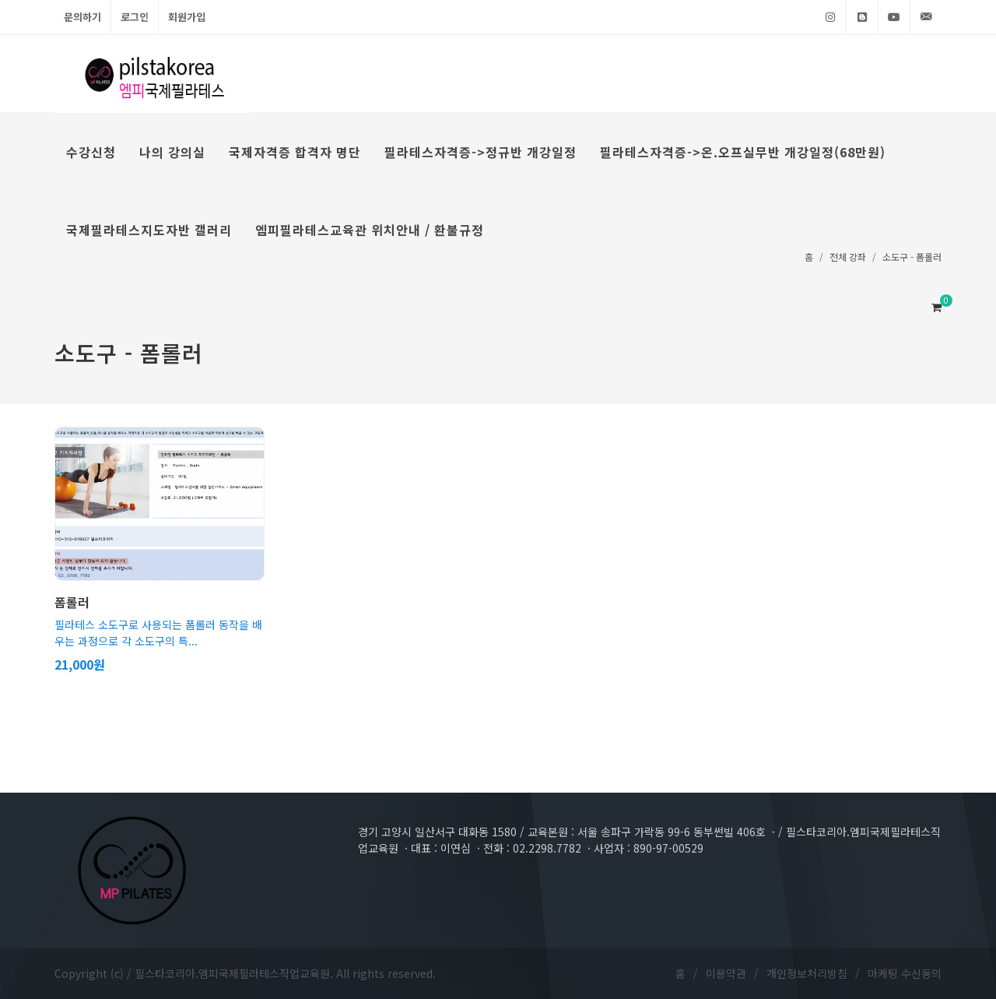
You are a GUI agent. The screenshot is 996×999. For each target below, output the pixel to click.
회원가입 (186, 16)
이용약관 (726, 973)
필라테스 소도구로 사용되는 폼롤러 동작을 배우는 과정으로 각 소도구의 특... (158, 633)
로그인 (135, 16)
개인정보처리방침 (806, 973)
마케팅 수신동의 (905, 973)
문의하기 (82, 16)
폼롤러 (71, 602)
